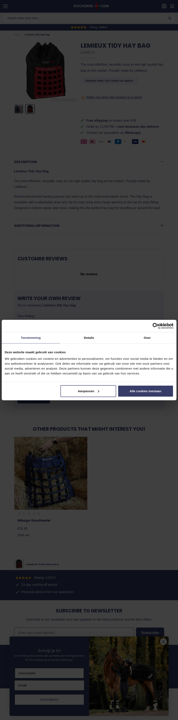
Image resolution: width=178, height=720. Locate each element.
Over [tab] (147, 337)
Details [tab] (89, 337)
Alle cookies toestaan (145, 391)
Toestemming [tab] (31, 337)
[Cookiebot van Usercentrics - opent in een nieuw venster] (155, 326)
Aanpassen (88, 391)
